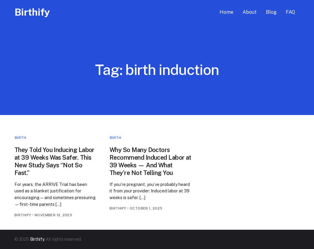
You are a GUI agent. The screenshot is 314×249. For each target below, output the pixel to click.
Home (226, 12)
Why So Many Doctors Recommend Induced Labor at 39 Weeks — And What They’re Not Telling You (150, 161)
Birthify (32, 12)
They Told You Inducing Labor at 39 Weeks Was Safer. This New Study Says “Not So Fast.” (54, 161)
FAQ (290, 12)
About (250, 12)
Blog (271, 12)
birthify (22, 215)
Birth (20, 137)
